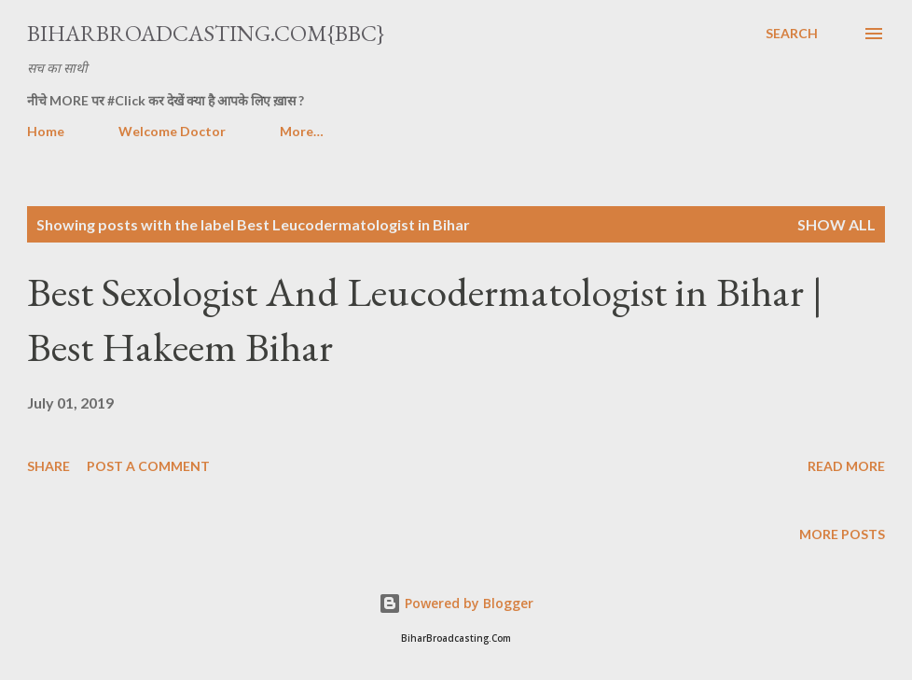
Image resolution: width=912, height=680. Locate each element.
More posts (842, 534)
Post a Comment (148, 466)
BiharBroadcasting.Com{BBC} (205, 33)
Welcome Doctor (172, 131)
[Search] (792, 33)
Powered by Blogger (456, 603)
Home (45, 131)
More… (302, 131)
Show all (836, 224)
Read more (846, 466)
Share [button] (48, 466)
